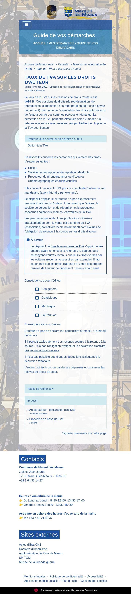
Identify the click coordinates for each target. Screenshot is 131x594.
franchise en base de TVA (67, 246)
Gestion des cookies (94, 580)
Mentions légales (35, 576)
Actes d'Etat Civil (30, 544)
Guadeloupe (46, 298)
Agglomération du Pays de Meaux (41, 553)
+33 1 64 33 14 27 (31, 480)
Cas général (46, 289)
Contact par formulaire (35, 486)
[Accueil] (62, 10)
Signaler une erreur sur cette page (84, 433)
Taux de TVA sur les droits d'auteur (58, 68)
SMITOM (25, 557)
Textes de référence (40, 388)
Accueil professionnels (39, 64)
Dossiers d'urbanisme (33, 549)
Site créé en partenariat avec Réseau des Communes (65, 590)
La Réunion (45, 315)
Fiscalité (63, 64)
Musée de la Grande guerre (37, 562)
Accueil (39, 43)
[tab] (66, 138)
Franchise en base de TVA (46, 419)
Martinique (45, 306)
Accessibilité (95, 576)
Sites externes (39, 534)
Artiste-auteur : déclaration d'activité (52, 409)
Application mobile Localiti (41, 580)
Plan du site (69, 580)
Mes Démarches (61, 43)
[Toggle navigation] (26, 24)
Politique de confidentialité (66, 576)
